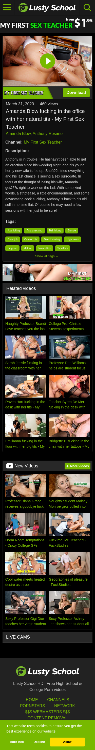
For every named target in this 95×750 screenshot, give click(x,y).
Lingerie (12, 248)
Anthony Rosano (48, 133)
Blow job (12, 239)
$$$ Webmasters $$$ (47, 712)
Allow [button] (67, 742)
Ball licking (55, 230)
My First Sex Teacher (43, 142)
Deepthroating (52, 239)
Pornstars (32, 706)
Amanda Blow (18, 133)
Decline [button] (39, 742)
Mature (28, 248)
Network (64, 706)
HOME (32, 700)
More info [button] (16, 742)
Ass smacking (34, 230)
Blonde (72, 230)
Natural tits (45, 248)
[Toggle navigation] (7, 7)
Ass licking (14, 230)
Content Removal (47, 718)
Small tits (63, 248)
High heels (73, 239)
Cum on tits (30, 239)
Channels (58, 700)
